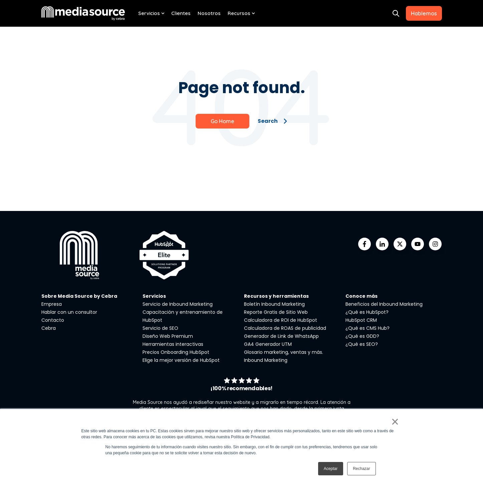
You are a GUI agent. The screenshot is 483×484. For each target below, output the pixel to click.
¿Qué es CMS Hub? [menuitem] (367, 328)
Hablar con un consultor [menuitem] (69, 312)
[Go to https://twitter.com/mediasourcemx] (400, 244)
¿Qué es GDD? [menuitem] (362, 336)
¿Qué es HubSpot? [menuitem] (367, 312)
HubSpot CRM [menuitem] (361, 320)
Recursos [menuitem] (239, 13)
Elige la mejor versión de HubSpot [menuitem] (181, 360)
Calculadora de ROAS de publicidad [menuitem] (285, 328)
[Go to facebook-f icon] (364, 244)
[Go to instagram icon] (435, 244)
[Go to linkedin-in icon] (382, 244)
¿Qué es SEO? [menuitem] (361, 344)
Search (272, 121)
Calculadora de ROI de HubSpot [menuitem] (280, 320)
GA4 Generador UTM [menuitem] (268, 344)
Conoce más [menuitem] (361, 296)
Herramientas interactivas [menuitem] (173, 344)
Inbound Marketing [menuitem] (265, 360)
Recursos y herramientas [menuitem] (276, 296)
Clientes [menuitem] (181, 13)
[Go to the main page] (83, 13)
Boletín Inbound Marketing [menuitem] (274, 304)
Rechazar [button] (361, 468)
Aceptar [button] (330, 468)
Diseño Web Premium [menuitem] (168, 336)
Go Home (222, 121)
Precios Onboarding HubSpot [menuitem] (176, 352)
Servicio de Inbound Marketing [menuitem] (178, 304)
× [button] (395, 422)
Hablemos (424, 13)
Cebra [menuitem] (48, 328)
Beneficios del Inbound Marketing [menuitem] (384, 304)
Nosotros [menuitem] (209, 13)
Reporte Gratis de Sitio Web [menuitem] (276, 312)
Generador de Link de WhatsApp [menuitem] (281, 336)
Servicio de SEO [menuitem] (160, 328)
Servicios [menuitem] (149, 13)
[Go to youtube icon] (417, 244)
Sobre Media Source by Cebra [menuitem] (79, 296)
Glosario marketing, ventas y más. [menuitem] (283, 352)
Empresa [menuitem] (51, 304)
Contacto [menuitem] (52, 320)
